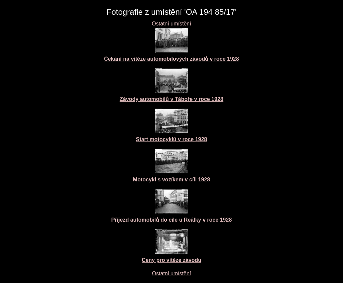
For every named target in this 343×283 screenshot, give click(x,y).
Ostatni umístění (171, 273)
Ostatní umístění (171, 23)
